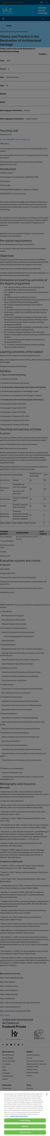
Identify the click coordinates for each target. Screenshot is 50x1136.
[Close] (46, 1096)
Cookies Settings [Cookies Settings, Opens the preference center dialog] (25, 1123)
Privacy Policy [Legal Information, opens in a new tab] (23, 1118)
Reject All (25, 1128)
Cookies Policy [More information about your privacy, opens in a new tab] (14, 1118)
